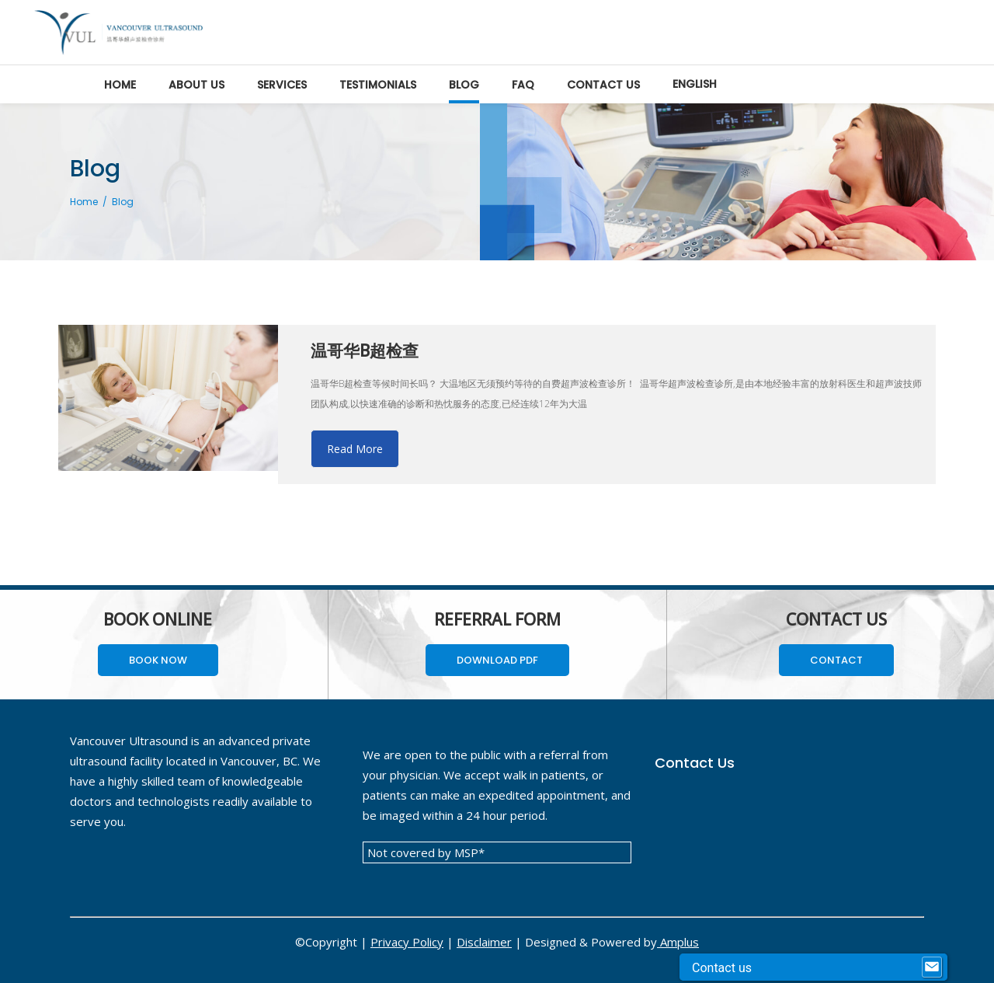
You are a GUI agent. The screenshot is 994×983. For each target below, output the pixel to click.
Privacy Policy (406, 942)
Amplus (678, 942)
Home (84, 201)
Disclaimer (484, 942)
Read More (355, 448)
